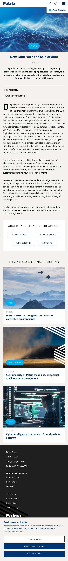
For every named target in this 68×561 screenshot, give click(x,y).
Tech (11, 303)
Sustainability (15, 362)
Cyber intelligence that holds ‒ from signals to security (33, 436)
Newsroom (11, 482)
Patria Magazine (59, 9)
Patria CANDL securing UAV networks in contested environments (29, 317)
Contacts (55, 3)
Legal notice (11, 503)
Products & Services (16, 473)
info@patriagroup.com (15, 461)
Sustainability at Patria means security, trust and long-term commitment (32, 376)
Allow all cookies (34, 553)
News (34, 45)
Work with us (13, 477)
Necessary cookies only (34, 546)
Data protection (13, 498)
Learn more (20, 531)
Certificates (11, 494)
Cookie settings (12, 507)
